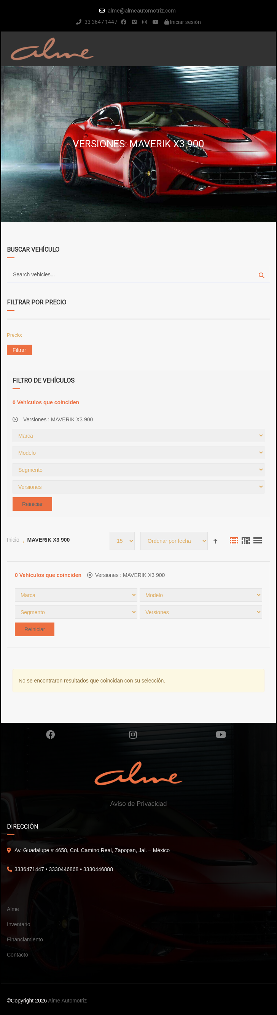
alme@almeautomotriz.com (142, 11)
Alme (13, 909)
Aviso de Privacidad (138, 803)
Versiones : (53, 419)
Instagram (133, 734)
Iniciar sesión (182, 22)
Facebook (50, 734)
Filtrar (19, 350)
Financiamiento (25, 939)
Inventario (18, 924)
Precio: (14, 335)
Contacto (17, 955)
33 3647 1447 (96, 22)
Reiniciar (32, 504)
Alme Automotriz (67, 1001)
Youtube (221, 734)
